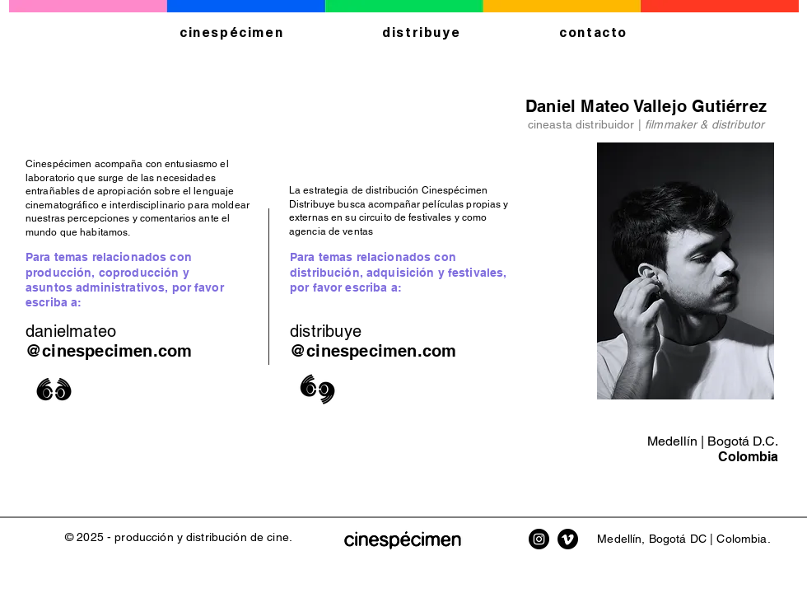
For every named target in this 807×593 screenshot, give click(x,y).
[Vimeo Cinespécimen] (567, 539)
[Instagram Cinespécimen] (539, 539)
